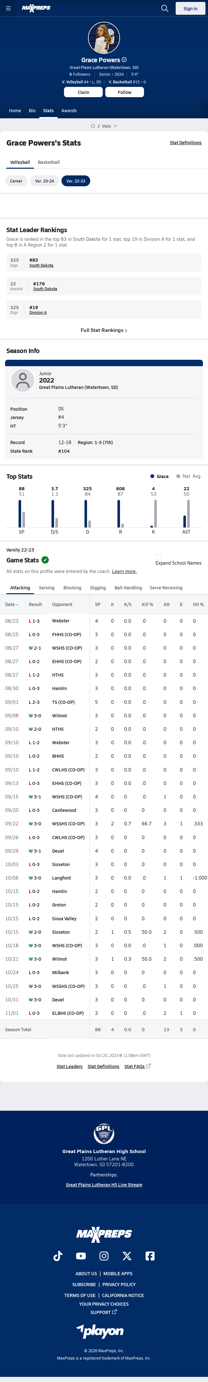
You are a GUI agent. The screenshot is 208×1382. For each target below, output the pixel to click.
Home (15, 110)
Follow (125, 92)
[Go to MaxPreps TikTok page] (58, 1256)
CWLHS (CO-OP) (68, 769)
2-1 (37, 648)
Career (16, 180)
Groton (59, 905)
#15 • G (127, 81)
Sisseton (61, 864)
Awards (69, 110)
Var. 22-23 (76, 180)
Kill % (147, 604)
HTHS (58, 674)
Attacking (20, 587)
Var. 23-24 (44, 180)
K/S (128, 604)
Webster (60, 621)
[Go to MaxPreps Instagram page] (104, 1256)
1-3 (36, 621)
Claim (83, 92)
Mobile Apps (117, 1273)
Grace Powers (103, 59)
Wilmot (59, 715)
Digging (98, 587)
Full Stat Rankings (104, 329)
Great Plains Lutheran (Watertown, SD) (104, 67)
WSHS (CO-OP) (67, 648)
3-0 (37, 715)
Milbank (60, 972)
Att (167, 604)
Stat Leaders (70, 1066)
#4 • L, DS (81, 81)
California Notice (123, 1295)
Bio (32, 110)
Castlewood (64, 810)
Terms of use (80, 1295)
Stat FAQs (137, 1066)
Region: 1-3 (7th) (95, 442)
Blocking (72, 587)
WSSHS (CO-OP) (68, 824)
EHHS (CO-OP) (67, 661)
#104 (64, 451)
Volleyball (20, 162)
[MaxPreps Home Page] (93, 126)
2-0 (37, 729)
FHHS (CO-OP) (66, 634)
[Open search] (164, 8)
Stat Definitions (186, 142)
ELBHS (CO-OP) (68, 1013)
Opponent (62, 604)
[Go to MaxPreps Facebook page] (150, 1256)
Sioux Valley (64, 918)
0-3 (36, 634)
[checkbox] (159, 557)
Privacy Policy (119, 1284)
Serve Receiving (166, 587)
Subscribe (84, 1284)
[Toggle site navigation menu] (8, 8)
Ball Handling (128, 587)
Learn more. (124, 571)
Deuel (58, 850)
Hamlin (59, 688)
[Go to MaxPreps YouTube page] (81, 1256)
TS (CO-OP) (63, 702)
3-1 (37, 796)
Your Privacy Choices (104, 1304)
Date (12, 604)
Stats (48, 110)
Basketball (49, 162)
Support (104, 1312)
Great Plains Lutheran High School (104, 1139)
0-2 (36, 661)
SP (97, 604)
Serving (46, 587)
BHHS (58, 756)
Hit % (198, 604)
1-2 (36, 674)
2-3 (36, 702)
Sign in (190, 8)
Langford (61, 877)
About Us (86, 1273)
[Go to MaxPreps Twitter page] (127, 1256)
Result (35, 604)
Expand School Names (179, 560)
